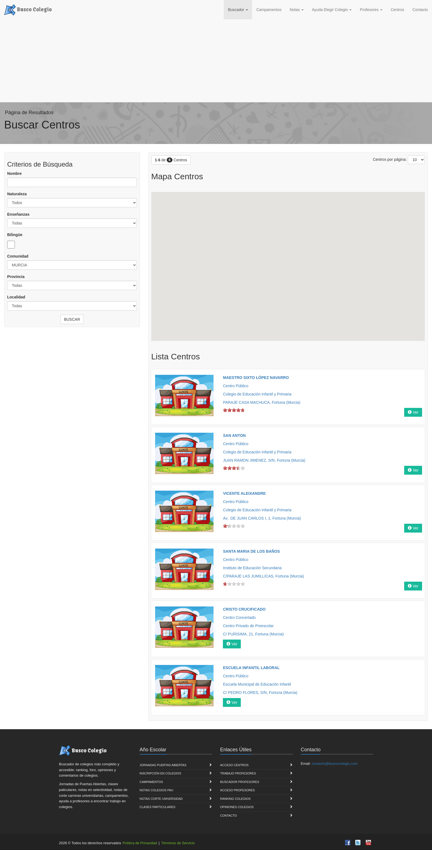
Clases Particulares (157, 807)
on (225, 410)
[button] (307, 226)
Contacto (420, 9)
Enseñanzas (18, 214)
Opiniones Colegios (237, 807)
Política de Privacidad (140, 843)
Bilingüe (14, 234)
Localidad (16, 297)
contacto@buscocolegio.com (334, 763)
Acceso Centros (234, 765)
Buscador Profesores (239, 782)
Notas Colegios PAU (156, 790)
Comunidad (17, 256)
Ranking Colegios (235, 798)
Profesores (371, 9)
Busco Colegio (28, 9)
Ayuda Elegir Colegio (332, 9)
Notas (296, 9)
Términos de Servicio (178, 843)
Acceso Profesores (237, 790)
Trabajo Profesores (238, 773)
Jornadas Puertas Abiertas (163, 765)
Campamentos (268, 9)
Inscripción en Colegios (160, 773)
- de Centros (171, 159)
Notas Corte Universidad (161, 798)
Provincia (16, 276)
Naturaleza (17, 194)
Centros (397, 9)
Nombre (14, 173)
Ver (413, 412)
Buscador (238, 9)
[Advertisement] (216, 60)
